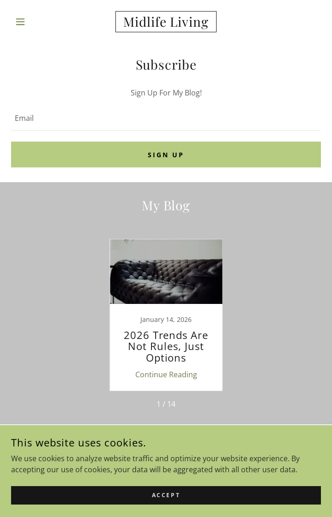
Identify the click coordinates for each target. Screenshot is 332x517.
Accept (166, 495)
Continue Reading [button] (166, 374)
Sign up (166, 154)
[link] (166, 21)
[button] (34, 21)
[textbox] (166, 118)
